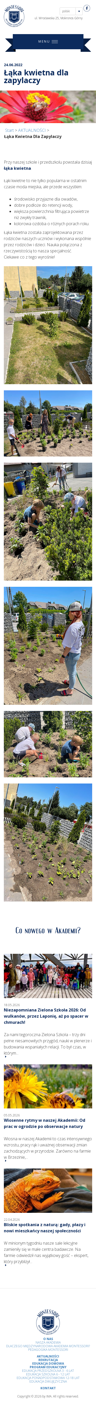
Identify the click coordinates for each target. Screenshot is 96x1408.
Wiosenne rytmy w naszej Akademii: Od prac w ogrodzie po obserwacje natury (44, 1123)
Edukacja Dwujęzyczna (48, 1381)
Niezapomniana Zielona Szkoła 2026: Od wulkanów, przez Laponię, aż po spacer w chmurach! (46, 1016)
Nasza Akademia (48, 1342)
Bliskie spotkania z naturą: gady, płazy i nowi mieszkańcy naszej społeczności (45, 1228)
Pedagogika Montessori (48, 1349)
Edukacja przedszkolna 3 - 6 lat (48, 1371)
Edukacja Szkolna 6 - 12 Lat (48, 1374)
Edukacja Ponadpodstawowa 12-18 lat (48, 1378)
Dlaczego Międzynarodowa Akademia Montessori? (48, 1346)
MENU (48, 41)
